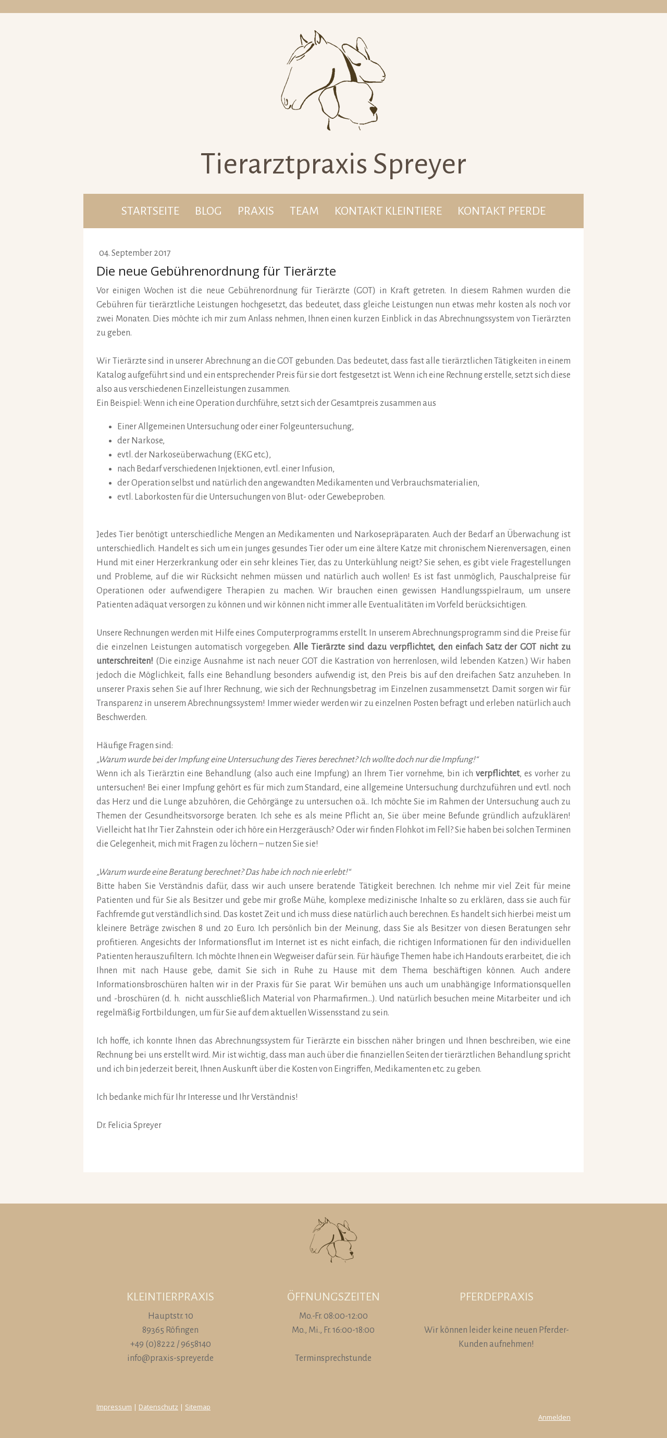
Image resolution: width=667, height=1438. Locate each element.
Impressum (114, 1406)
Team (304, 211)
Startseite (150, 211)
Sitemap (198, 1406)
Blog (208, 211)
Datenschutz (158, 1406)
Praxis (256, 211)
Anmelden (554, 1417)
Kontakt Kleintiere (388, 211)
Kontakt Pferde (502, 211)
